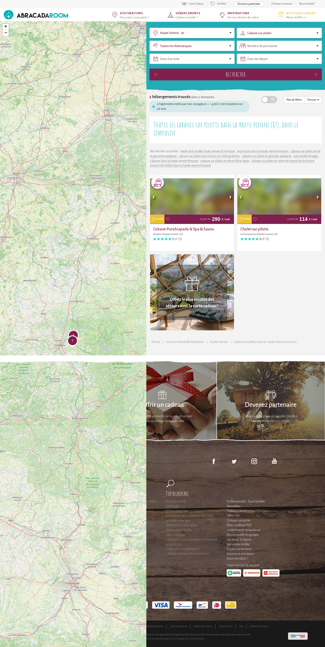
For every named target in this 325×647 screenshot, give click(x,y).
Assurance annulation (240, 553)
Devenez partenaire (249, 3)
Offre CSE (233, 515)
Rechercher (235, 74)
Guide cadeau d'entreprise (183, 549)
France (156, 341)
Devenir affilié (178, 626)
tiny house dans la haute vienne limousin (262, 151)
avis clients (198, 638)
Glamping (172, 506)
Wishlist (221, 3)
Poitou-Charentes (177, 511)
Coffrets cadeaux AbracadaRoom (187, 553)
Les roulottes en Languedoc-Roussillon (190, 515)
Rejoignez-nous (203, 626)
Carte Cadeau (196, 3)
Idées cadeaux (175, 534)
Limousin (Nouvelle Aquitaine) (185, 341)
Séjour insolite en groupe (242, 534)
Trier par (313, 99)
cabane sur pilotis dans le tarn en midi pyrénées (209, 156)
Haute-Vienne (219, 341)
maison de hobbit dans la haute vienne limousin (180, 165)
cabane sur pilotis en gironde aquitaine (266, 156)
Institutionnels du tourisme (243, 530)
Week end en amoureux (181, 525)
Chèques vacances (282, 3)
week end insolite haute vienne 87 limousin (208, 151)
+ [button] (5, 27)
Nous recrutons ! (237, 558)
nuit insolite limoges (305, 156)
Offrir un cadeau (162, 404)
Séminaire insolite (238, 544)
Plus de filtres (294, 99)
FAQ (241, 626)
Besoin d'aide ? (307, 3)
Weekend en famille (179, 530)
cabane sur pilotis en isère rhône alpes (224, 160)
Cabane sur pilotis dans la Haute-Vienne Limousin (265, 341)
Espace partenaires (239, 549)
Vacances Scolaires (239, 539)
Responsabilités (154, 626)
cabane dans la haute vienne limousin (174, 160)
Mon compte (226, 626)
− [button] (5, 33)
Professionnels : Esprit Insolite (246, 501)
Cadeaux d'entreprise (240, 511)
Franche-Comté (176, 501)
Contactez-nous (259, 626)
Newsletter (234, 506)
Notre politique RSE (239, 525)
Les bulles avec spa (178, 520)
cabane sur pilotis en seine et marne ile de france (282, 160)
